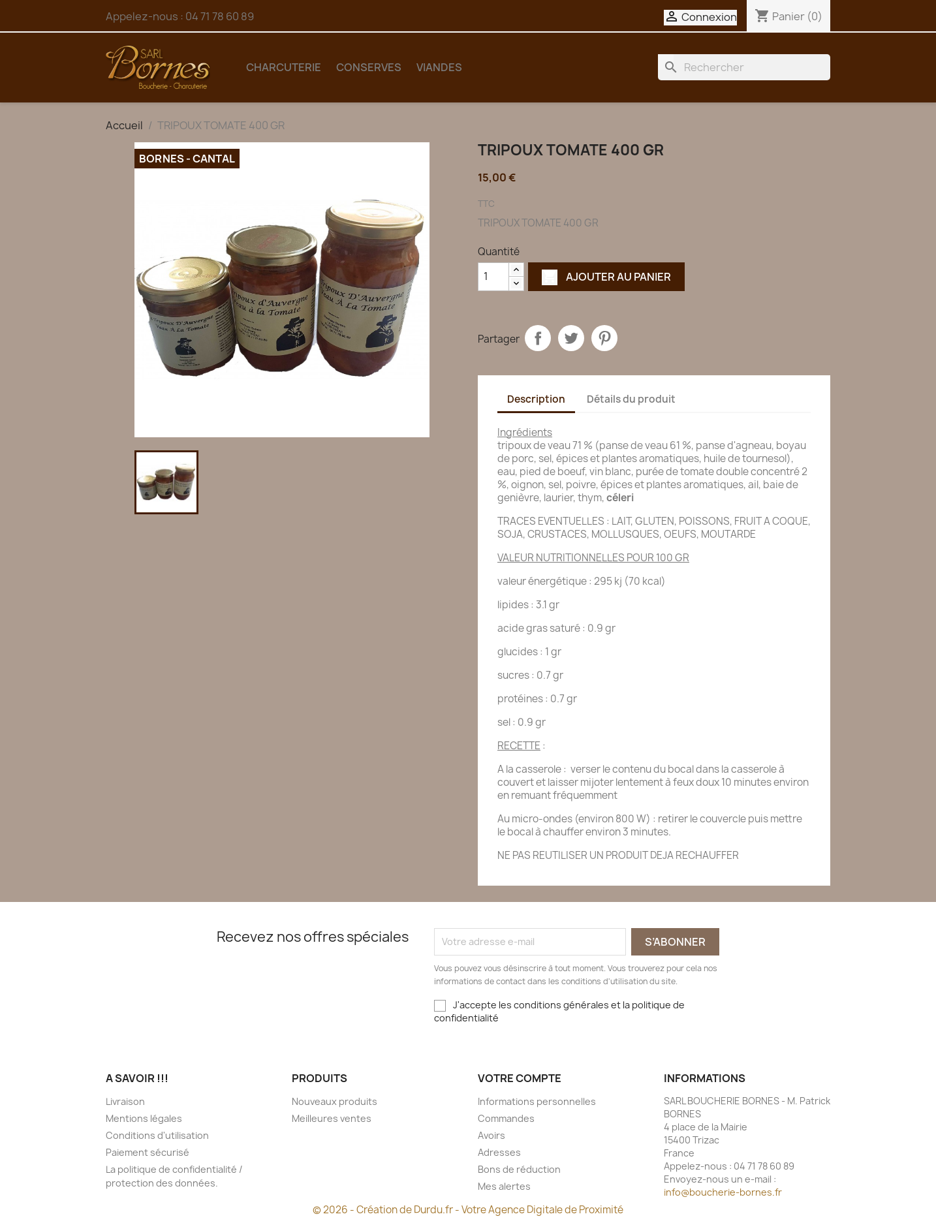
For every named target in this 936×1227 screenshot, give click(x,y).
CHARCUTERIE (283, 67)
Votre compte (519, 1078)
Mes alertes (504, 1186)
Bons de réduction (519, 1169)
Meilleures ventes (331, 1118)
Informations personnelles (537, 1101)
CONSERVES (368, 67)
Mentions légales (144, 1118)
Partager (538, 338)
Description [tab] (536, 399)
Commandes (506, 1118)
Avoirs (491, 1135)
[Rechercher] (744, 67)
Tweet (571, 338)
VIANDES (439, 67)
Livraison (125, 1101)
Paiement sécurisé (147, 1152)
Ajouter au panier (606, 276)
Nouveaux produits (334, 1101)
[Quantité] (493, 276)
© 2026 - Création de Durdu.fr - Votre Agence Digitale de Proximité (468, 1210)
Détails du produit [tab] (631, 399)
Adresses (499, 1152)
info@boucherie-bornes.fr (723, 1192)
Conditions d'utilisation (157, 1135)
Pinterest (604, 338)
